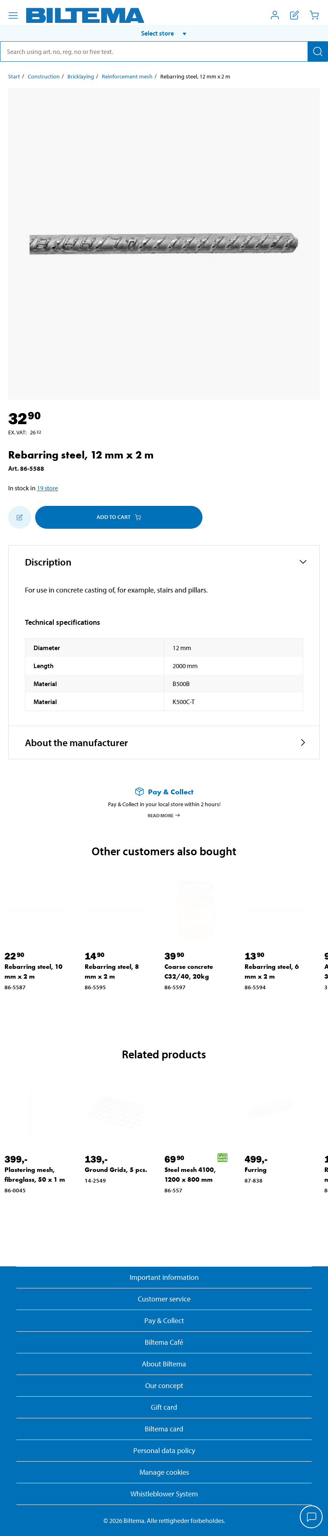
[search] (164, 51)
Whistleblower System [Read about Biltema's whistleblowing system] (164, 1493)
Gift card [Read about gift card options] (164, 1407)
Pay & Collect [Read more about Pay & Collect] (164, 1320)
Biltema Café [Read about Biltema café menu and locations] (164, 1342)
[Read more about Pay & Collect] (164, 791)
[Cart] (314, 15)
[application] (311, 1517)
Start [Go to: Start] (14, 76)
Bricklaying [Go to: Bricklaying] (80, 76)
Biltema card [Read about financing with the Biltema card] (164, 1428)
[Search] (318, 51)
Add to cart (119, 517)
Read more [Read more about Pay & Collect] (164, 815)
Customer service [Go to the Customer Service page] (164, 1298)
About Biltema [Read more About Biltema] (164, 1363)
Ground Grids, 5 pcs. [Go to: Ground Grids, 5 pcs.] (116, 1169)
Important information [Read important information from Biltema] (164, 1277)
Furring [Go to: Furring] (256, 1169)
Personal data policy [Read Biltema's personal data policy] (164, 1450)
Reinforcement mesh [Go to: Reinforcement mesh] (127, 76)
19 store (47, 488)
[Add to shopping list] (19, 517)
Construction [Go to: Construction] (44, 76)
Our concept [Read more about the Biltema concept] (164, 1385)
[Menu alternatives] (13, 15)
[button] (164, 33)
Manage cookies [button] (164, 1472)
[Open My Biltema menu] (275, 15)
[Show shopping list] (294, 15)
